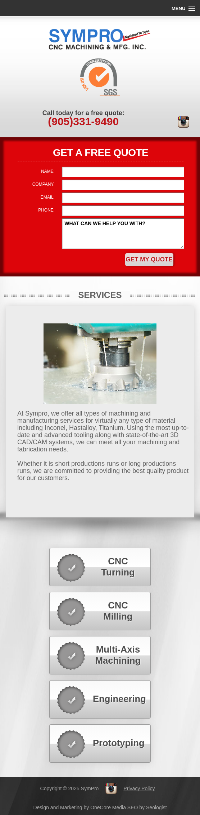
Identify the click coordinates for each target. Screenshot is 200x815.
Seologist (156, 807)
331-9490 (83, 121)
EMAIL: (48, 197)
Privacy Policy (139, 788)
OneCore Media (108, 807)
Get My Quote (149, 259)
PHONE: (46, 210)
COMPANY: (43, 184)
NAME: (48, 171)
